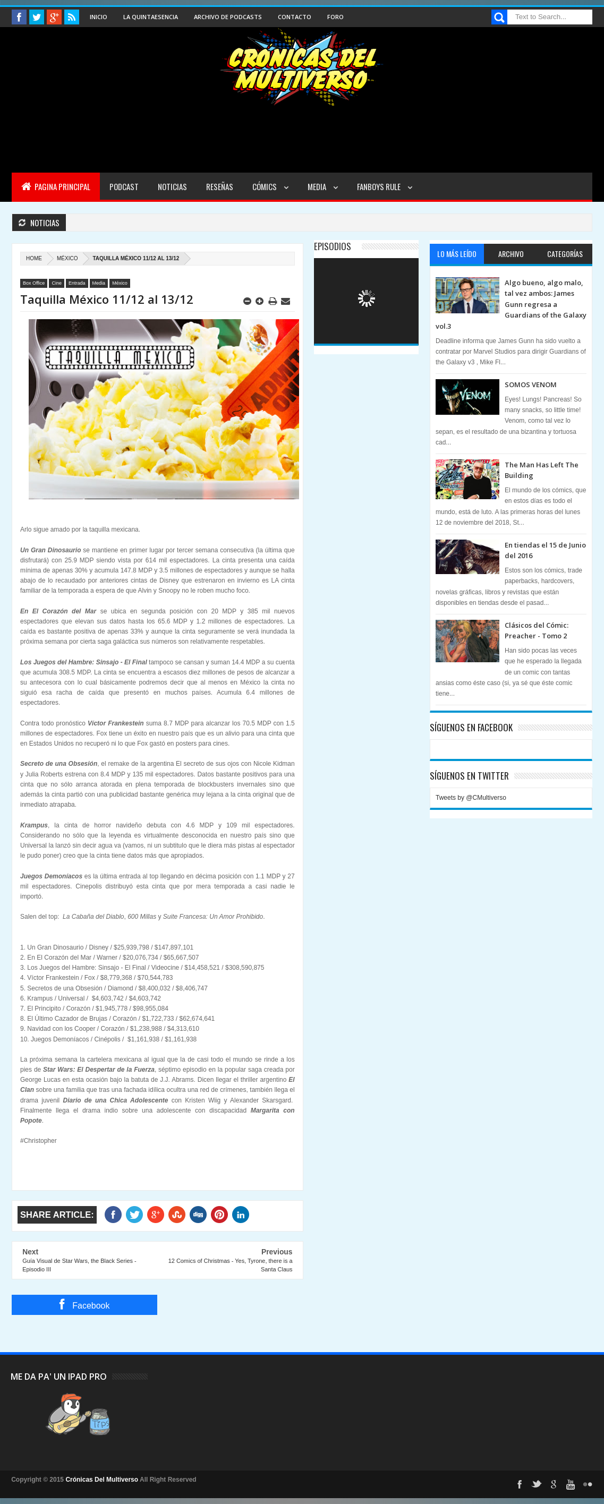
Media (318, 186)
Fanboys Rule (379, 186)
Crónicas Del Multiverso (102, 1479)
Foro (335, 17)
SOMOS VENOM (531, 384)
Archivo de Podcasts (228, 17)
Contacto (294, 17)
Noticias (172, 186)
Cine (57, 283)
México (67, 258)
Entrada (77, 283)
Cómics (265, 186)
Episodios (332, 246)
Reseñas (219, 186)
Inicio (98, 17)
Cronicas (302, 67)
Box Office (34, 283)
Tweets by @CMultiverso (471, 797)
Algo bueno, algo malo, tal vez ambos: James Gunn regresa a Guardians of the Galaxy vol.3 (511, 304)
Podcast (124, 186)
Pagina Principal (55, 186)
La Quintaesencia (150, 17)
